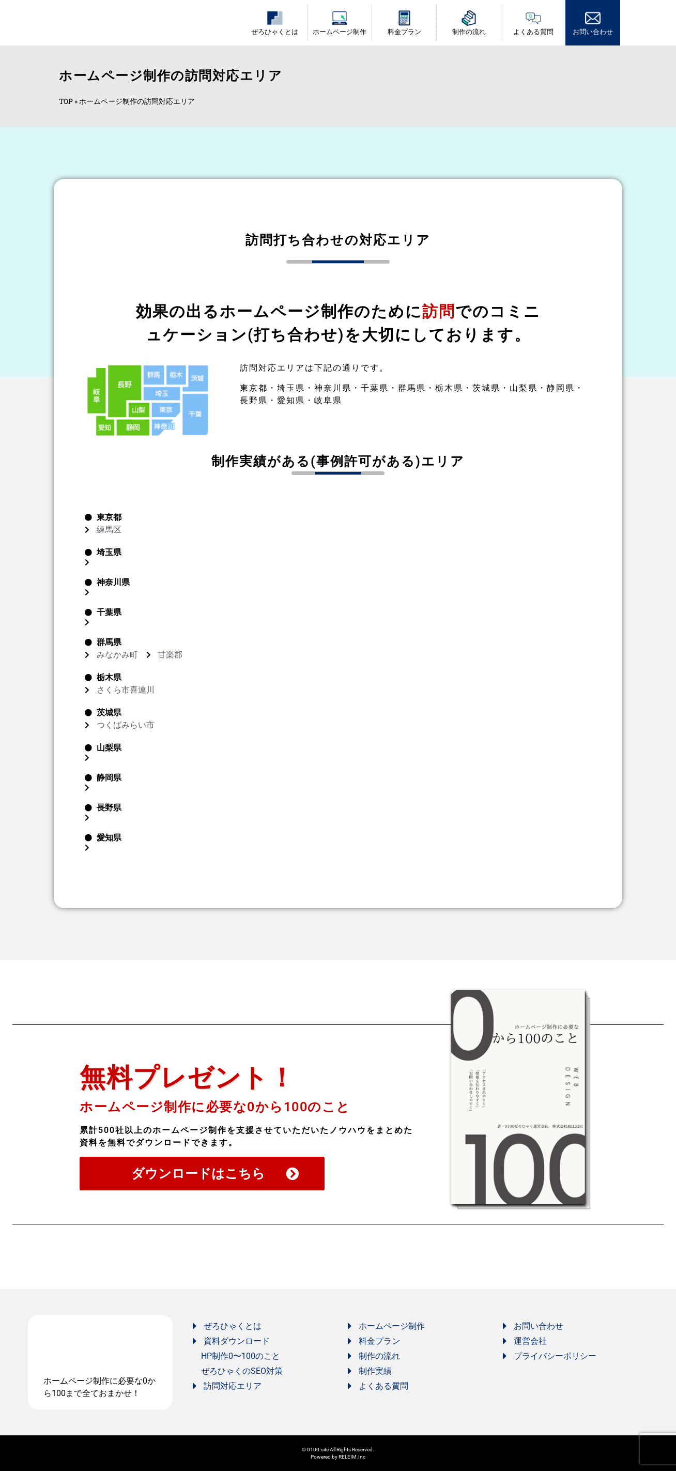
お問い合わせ (593, 32)
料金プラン (404, 32)
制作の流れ (469, 32)
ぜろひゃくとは (274, 32)
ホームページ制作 (339, 32)
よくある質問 (533, 32)
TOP (66, 101)
